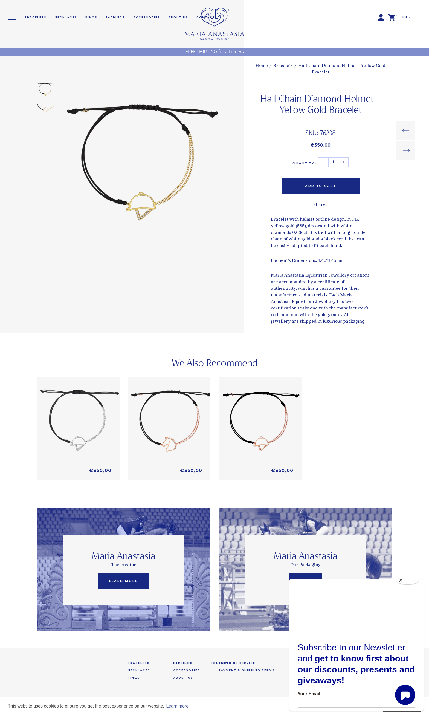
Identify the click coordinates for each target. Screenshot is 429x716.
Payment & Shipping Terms (247, 670)
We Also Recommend (214, 363)
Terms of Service (237, 663)
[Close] (408, 580)
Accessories (146, 17)
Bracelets (283, 66)
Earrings (115, 17)
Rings (91, 17)
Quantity (304, 163)
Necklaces (66, 17)
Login (381, 17)
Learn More (123, 581)
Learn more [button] (177, 706)
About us (178, 17)
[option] (142, 159)
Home (262, 66)
